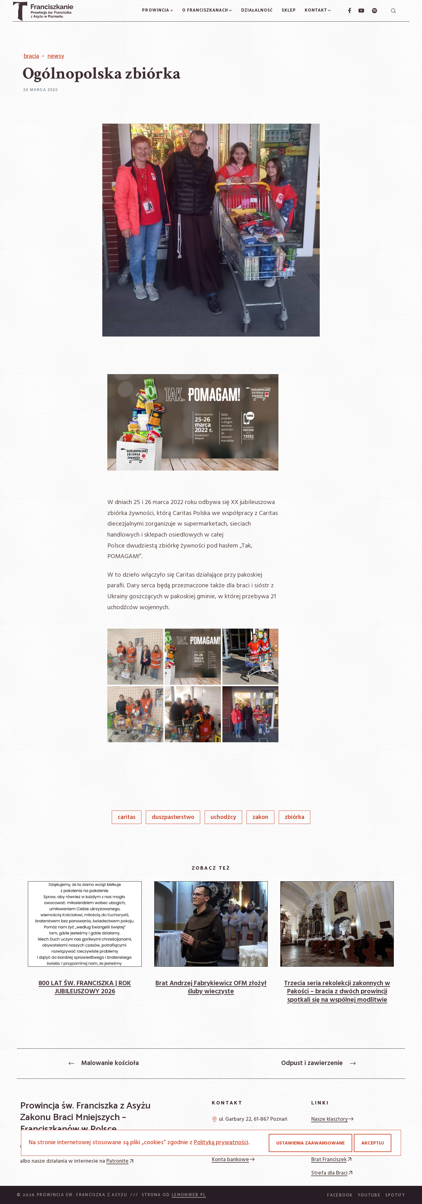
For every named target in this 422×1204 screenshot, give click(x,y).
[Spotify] (371, 10)
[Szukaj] (393, 10)
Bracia (31, 56)
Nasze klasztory (332, 1119)
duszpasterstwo (173, 817)
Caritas (126, 817)
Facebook (340, 1195)
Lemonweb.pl (189, 1195)
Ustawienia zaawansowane (310, 1143)
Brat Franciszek (332, 1159)
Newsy (56, 56)
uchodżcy (223, 817)
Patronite (120, 1161)
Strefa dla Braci (332, 1173)
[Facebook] (347, 10)
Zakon (260, 817)
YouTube (369, 1195)
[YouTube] (357, 10)
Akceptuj (372, 1143)
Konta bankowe (233, 1159)
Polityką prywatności (221, 1142)
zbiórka (294, 817)
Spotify (395, 1195)
